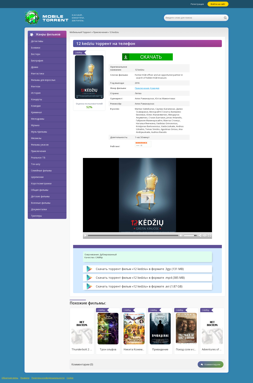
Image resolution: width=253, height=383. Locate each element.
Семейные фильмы (41, 170)
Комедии (36, 105)
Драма (34, 67)
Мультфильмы (39, 131)
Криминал (36, 112)
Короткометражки (41, 183)
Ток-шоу (35, 164)
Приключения (38, 151)
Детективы (37, 41)
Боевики (35, 47)
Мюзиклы (36, 138)
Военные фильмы (40, 202)
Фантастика (37, 73)
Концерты (36, 99)
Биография (37, 60)
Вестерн (35, 54)
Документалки (39, 209)
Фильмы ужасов (40, 144)
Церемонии (37, 176)
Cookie (70, 377)
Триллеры (36, 215)
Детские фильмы (40, 196)
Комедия (154, 88)
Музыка (35, 125)
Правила (24, 377)
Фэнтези (35, 86)
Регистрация (197, 4)
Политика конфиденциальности (48, 377)
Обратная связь (10, 377)
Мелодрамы (37, 118)
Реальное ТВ (38, 157)
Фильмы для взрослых (43, 79)
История (35, 92)
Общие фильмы (39, 189)
